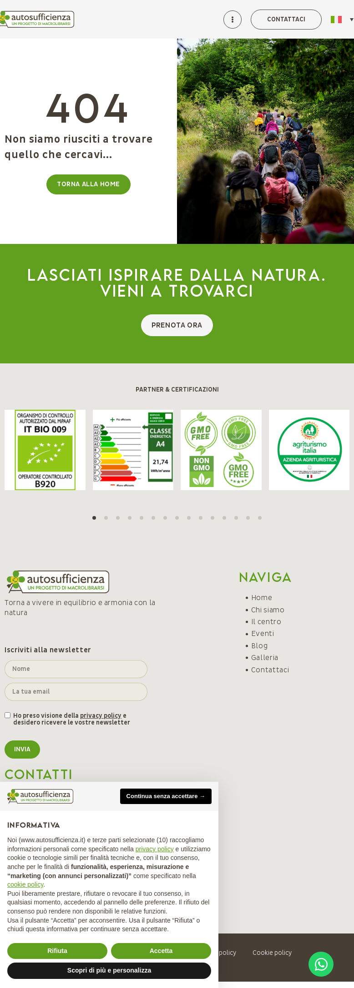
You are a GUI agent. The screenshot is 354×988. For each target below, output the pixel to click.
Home (262, 597)
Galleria (264, 657)
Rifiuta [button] (57, 950)
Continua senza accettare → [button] (165, 796)
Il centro (266, 621)
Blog (259, 645)
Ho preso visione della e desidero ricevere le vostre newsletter (71, 719)
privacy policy (100, 716)
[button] (94, 518)
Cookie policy (272, 952)
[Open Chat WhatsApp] (321, 964)
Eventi (262, 633)
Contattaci (270, 670)
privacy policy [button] (155, 849)
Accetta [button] (161, 950)
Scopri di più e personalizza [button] (109, 970)
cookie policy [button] (25, 884)
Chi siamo (268, 610)
